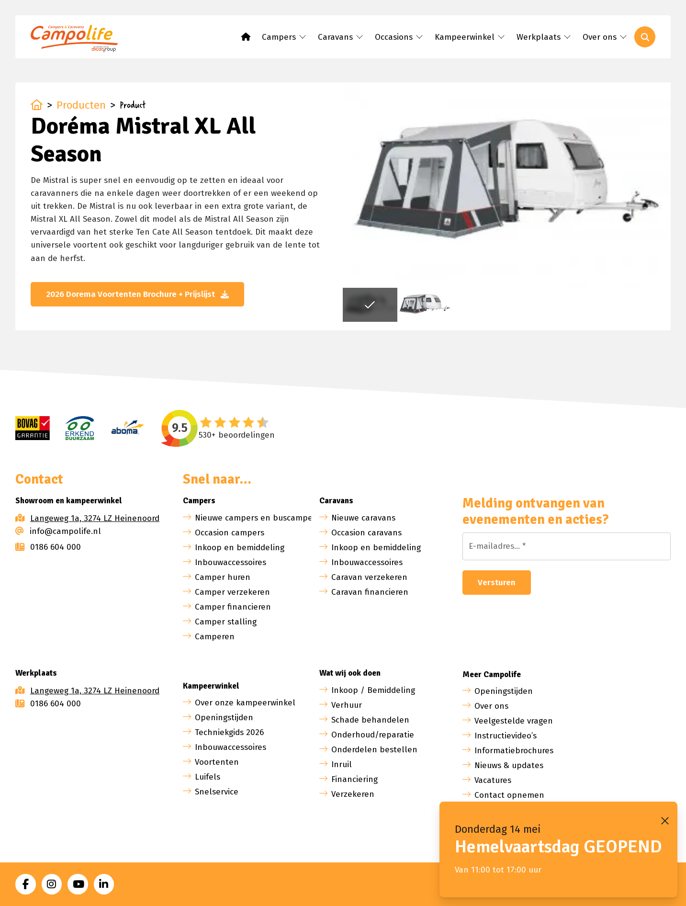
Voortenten (217, 762)
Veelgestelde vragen (513, 721)
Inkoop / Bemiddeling (373, 690)
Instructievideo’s (505, 736)
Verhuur (346, 705)
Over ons (491, 706)
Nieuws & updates (508, 765)
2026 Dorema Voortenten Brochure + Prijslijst (137, 294)
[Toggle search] (644, 36)
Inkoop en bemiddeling (239, 548)
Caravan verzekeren (369, 577)
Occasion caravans (366, 533)
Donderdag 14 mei (498, 829)
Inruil (341, 764)
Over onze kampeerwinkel (245, 703)
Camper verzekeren (232, 592)
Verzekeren (352, 794)
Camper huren (222, 577)
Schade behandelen (370, 720)
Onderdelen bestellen (374, 750)
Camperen (215, 637)
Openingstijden (224, 718)
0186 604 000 (48, 547)
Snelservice (216, 792)
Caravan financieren (369, 592)
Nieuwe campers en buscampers (257, 518)
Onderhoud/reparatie (372, 735)
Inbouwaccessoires (230, 562)
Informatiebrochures (513, 751)
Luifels (207, 777)
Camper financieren (233, 607)
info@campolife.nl (58, 531)
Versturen (497, 583)
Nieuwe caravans (363, 518)
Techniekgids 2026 (229, 732)
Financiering (354, 779)
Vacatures (492, 780)
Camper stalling (226, 622)
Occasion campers (229, 533)
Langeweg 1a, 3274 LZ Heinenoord (94, 518)
